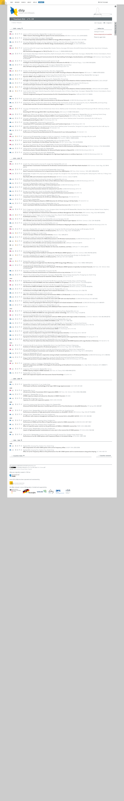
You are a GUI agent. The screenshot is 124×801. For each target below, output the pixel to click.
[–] (96, 28)
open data (30, 467)
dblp (11, 2)
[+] (98, 455)
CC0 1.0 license (40, 467)
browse (17, 2)
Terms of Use (17, 469)
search (23, 2)
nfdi (34, 2)
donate (41, 2)
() (72, 35)
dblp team (33, 465)
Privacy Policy (24, 469)
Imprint (30, 469)
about (29, 2)
